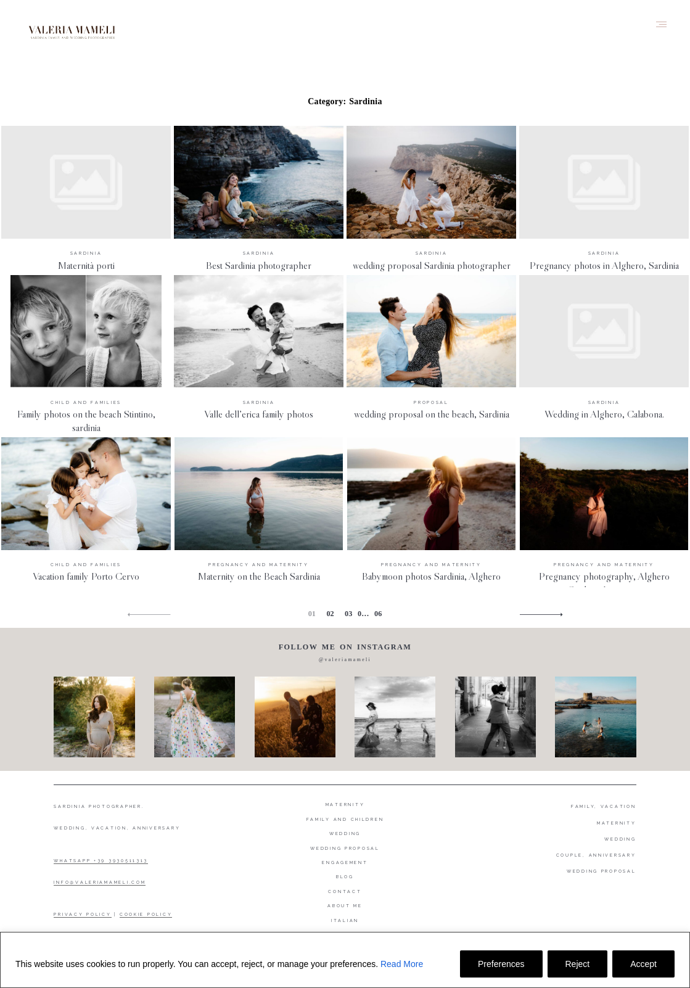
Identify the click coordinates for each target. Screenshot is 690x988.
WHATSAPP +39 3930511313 (101, 860)
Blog (345, 876)
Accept (643, 964)
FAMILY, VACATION (603, 806)
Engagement (345, 862)
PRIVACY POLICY (82, 914)
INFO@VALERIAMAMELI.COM (100, 882)
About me (345, 905)
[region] (345, 960)
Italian (345, 920)
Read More (401, 964)
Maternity (345, 804)
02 (330, 613)
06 (378, 613)
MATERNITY (616, 823)
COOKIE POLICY (146, 914)
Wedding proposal (345, 848)
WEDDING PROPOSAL (601, 871)
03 (348, 613)
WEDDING (620, 839)
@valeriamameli (345, 659)
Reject (577, 964)
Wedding (345, 833)
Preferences (501, 964)
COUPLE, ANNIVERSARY (596, 855)
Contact (344, 891)
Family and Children (345, 819)
